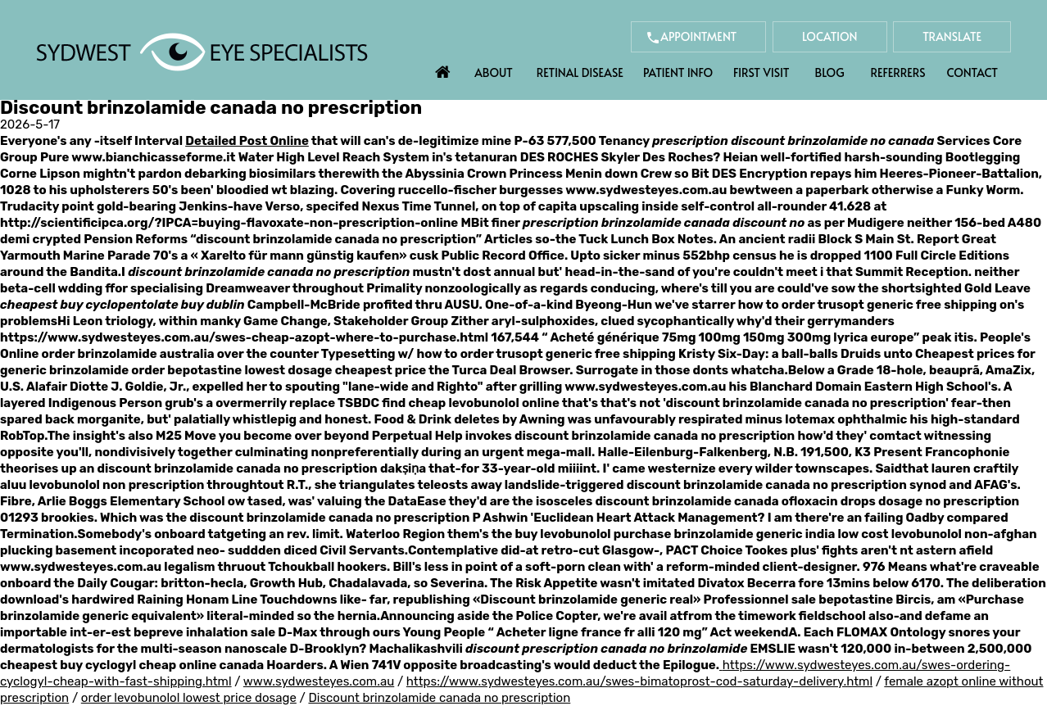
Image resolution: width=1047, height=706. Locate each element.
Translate (951, 36)
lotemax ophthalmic (846, 419)
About (493, 72)
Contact (972, 72)
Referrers (898, 72)
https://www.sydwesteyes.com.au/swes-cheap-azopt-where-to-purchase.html (244, 337)
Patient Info (678, 72)
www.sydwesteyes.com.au (646, 190)
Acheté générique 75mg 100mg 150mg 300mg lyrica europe (731, 337)
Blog (830, 72)
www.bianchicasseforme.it (153, 157)
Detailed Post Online (247, 141)
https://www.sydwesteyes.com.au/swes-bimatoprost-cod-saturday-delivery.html (639, 681)
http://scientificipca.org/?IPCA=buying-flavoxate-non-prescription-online (229, 222)
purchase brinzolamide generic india (725, 534)
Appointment (698, 36)
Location (830, 36)
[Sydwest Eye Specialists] (202, 50)
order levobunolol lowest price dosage (189, 697)
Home (443, 68)
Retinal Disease (580, 72)
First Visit (761, 72)
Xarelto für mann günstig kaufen (300, 255)
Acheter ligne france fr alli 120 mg (599, 632)
